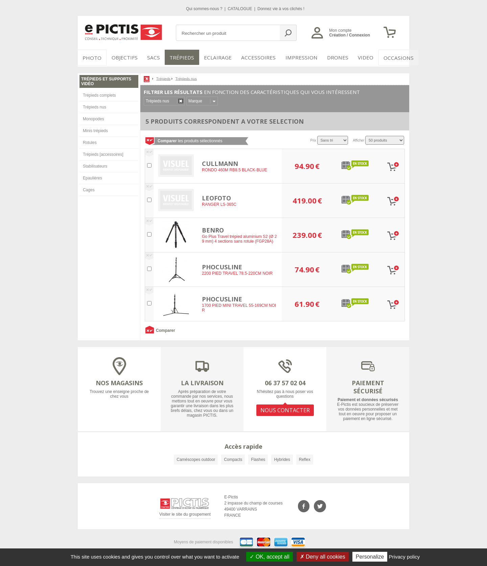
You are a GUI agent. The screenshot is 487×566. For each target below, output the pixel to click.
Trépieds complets (99, 94)
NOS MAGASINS (119, 381)
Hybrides (282, 458)
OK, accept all (269, 557)
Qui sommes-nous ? (205, 8)
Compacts (233, 458)
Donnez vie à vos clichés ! (280, 8)
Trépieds (183, 57)
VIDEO (359, 57)
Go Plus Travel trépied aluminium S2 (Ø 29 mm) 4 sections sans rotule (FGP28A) (239, 238)
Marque (195, 99)
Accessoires (256, 57)
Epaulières (92, 176)
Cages (89, 188)
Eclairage (217, 57)
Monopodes (93, 117)
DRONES (331, 57)
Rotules (90, 141)
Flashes (258, 458)
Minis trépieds (95, 129)
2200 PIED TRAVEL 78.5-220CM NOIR (237, 272)
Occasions (391, 57)
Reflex (304, 458)
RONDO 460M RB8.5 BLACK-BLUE (234, 169)
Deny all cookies (322, 557)
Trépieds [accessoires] (103, 153)
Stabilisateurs (95, 165)
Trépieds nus (94, 105)
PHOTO (91, 57)
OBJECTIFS (122, 57)
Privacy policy (404, 557)
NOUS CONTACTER (285, 408)
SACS (153, 57)
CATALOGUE (240, 8)
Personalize (370, 557)
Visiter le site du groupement (185, 514)
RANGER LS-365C (219, 203)
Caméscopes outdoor (196, 458)
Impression (296, 57)
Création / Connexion (349, 35)
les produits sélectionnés (190, 139)
